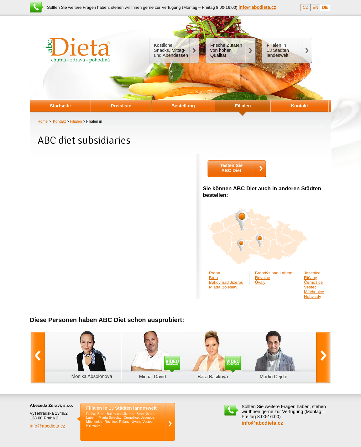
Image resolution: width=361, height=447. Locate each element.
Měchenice (314, 291)
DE (325, 7)
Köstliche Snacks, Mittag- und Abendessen (171, 50)
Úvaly (260, 282)
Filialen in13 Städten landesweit (278, 50)
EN (315, 7)
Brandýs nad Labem (273, 273)
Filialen (76, 121)
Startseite (60, 105)
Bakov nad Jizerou (226, 282)
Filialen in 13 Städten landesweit (121, 408)
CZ (305, 7)
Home (43, 121)
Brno (213, 277)
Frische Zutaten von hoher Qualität (226, 50)
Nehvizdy (312, 296)
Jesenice (312, 273)
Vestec (310, 287)
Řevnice (262, 277)
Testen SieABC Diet (231, 168)
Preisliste (121, 105)
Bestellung (183, 105)
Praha (214, 273)
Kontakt (59, 121)
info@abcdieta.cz (47, 425)
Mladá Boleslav (223, 287)
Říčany (310, 277)
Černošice (313, 282)
